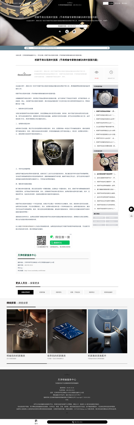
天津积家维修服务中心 (29, 55)
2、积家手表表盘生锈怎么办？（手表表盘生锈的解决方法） (105, 115)
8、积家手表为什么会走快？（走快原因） (105, 138)
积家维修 (99, 225)
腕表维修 (21, 3)
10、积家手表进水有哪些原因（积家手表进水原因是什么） (105, 146)
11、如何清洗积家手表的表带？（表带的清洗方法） (105, 174)
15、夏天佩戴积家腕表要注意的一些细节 (105, 189)
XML (67, 399)
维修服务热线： (67, 26)
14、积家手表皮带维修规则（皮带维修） (105, 185)
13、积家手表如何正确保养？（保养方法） (105, 181)
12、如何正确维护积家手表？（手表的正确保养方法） (105, 178)
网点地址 (124, 3)
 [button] (124, 330)
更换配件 (34, 3)
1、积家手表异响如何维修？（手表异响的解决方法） (105, 111)
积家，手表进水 (99, 221)
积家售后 (112, 221)
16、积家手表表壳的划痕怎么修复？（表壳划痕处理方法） (105, 193)
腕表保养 (27, 3)
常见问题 (117, 3)
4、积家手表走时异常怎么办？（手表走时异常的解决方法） (105, 123)
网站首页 (15, 3)
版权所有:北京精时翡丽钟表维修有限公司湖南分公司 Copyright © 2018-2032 (67, 397)
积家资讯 (112, 217)
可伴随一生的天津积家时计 (55, 358)
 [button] (9, 330)
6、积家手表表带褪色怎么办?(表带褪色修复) (105, 130)
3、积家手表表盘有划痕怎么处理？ (105, 119)
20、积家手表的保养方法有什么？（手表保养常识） (105, 208)
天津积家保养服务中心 (29, 226)
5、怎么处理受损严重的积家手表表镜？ (105, 126)
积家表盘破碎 (112, 225)
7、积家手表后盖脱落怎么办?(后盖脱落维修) (105, 134)
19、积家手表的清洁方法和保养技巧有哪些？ (105, 204)
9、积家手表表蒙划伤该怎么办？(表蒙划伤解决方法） (105, 142)
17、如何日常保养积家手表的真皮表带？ (105, 197)
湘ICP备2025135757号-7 (73, 395)
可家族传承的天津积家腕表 (96, 358)
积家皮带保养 (99, 217)
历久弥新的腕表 (11, 358)
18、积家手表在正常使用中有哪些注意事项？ (105, 201)
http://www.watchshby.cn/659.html (35, 270)
